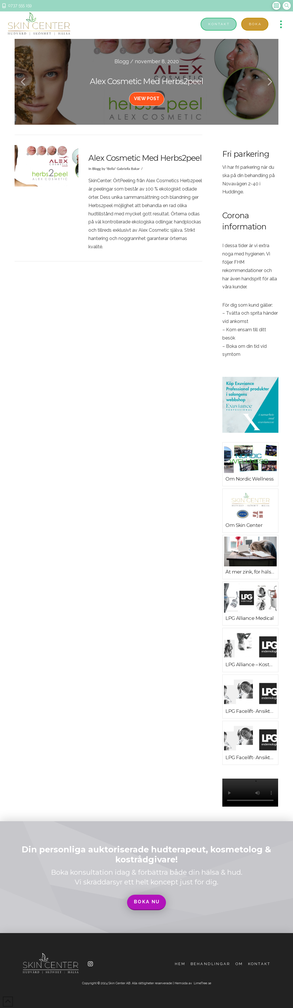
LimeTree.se (202, 983)
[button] (287, 6)
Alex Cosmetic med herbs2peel (145, 158)
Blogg (96, 168)
